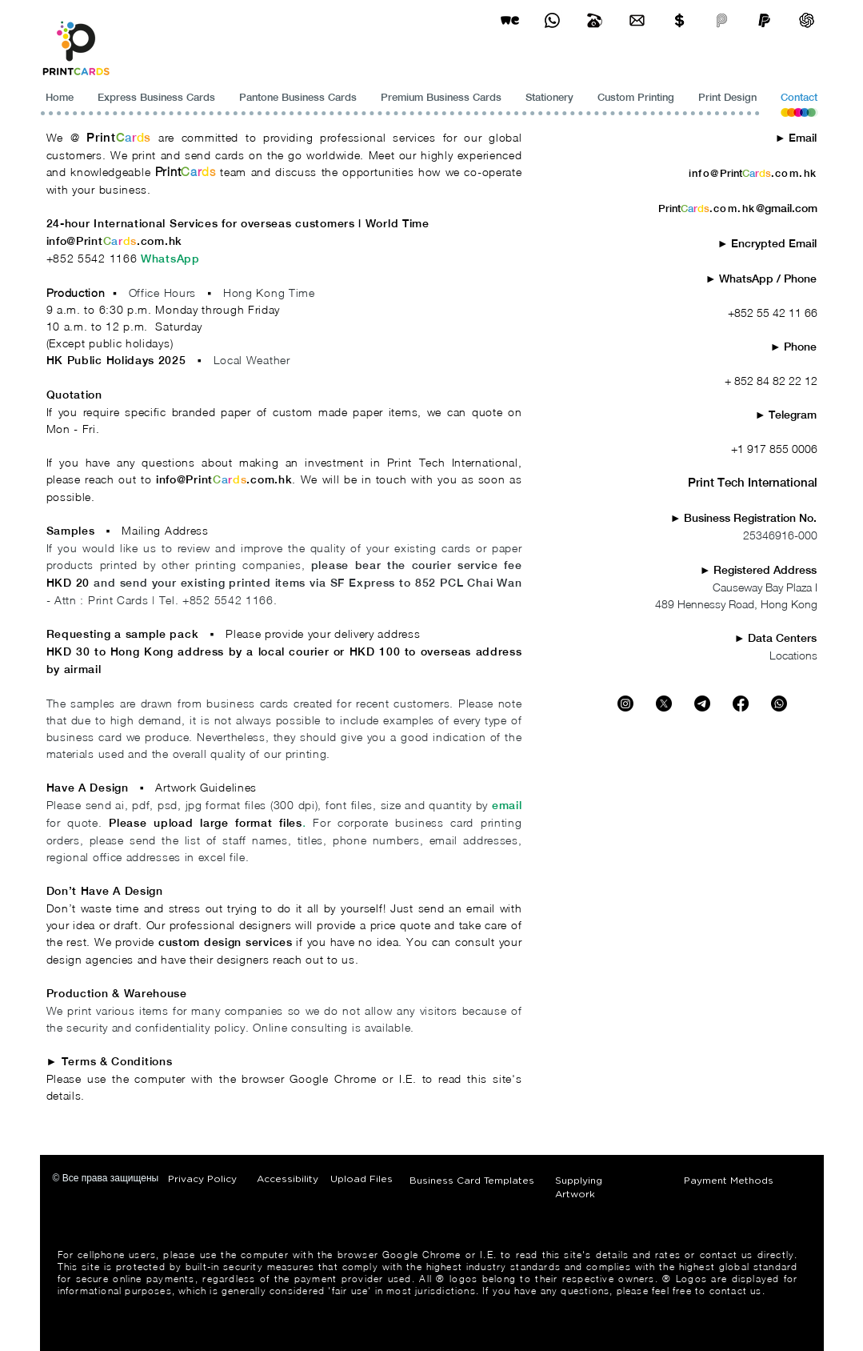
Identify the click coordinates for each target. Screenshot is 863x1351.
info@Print (74, 241)
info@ (704, 173)
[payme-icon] (722, 20)
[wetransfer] (510, 20)
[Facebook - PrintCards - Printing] (741, 704)
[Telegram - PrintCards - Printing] (702, 704)
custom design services (225, 942)
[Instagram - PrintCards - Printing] (625, 704)
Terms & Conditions (117, 1061)
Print (101, 137)
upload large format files (228, 822)
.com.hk (159, 241)
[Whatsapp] (779, 704)
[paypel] (764, 20)
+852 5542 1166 (94, 258)
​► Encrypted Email (767, 243)
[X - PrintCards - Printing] (664, 704)
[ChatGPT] (807, 20)
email (507, 805)
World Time (399, 223)
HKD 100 (375, 651)
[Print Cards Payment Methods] (679, 20)
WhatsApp (170, 258)
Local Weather (252, 360)
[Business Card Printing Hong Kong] (552, 20)
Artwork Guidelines (206, 787)
